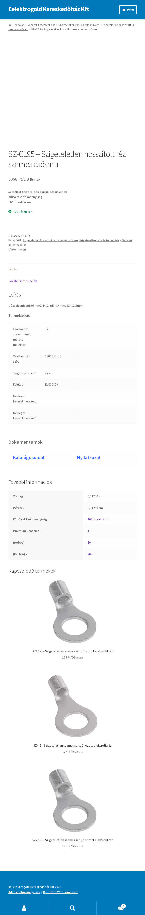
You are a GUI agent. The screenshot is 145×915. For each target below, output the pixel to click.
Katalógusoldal (28, 457)
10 (89, 542)
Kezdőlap (18, 25)
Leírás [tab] (12, 269)
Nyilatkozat (89, 457)
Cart (111, 905)
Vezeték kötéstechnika (41, 25)
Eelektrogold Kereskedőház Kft (48, 9)
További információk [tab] (22, 281)
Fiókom (24, 908)
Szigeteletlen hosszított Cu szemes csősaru (50, 240)
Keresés (72, 908)
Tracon (21, 249)
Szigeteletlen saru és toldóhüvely (78, 25)
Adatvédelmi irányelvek (24, 892)
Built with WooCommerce (60, 892)
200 (90, 554)
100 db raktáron (98, 519)
